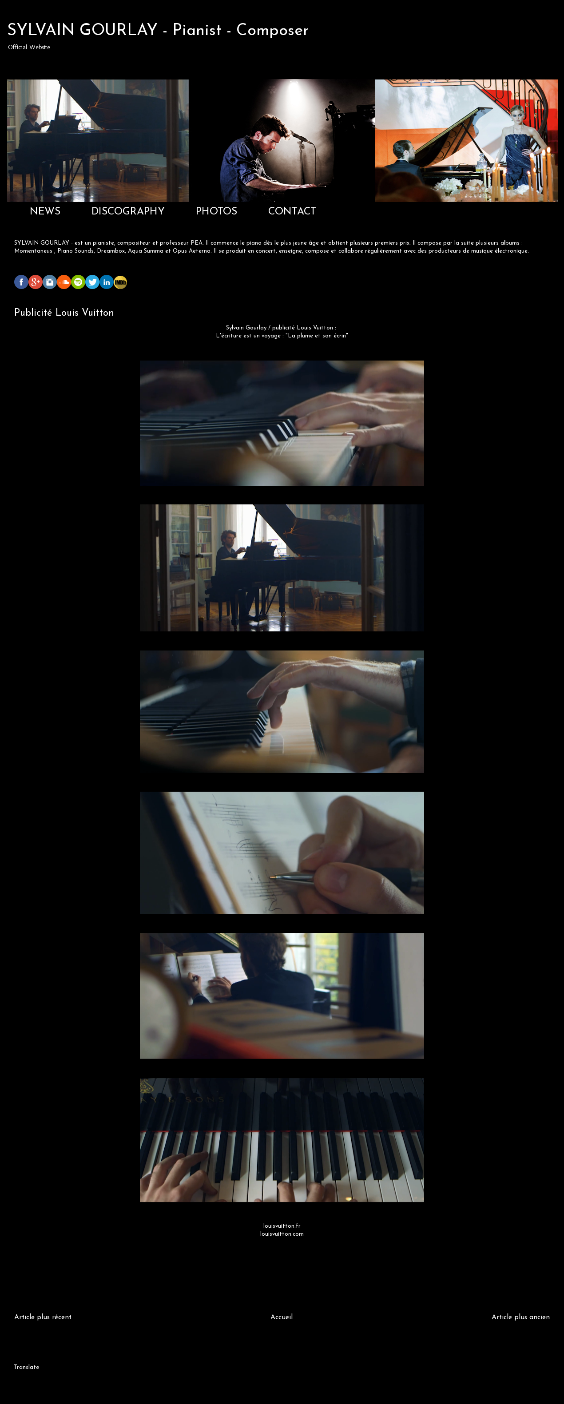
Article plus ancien (521, 1317)
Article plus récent (42, 1317)
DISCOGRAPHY (128, 212)
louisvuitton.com (282, 1234)
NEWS (45, 212)
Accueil (281, 1317)
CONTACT (292, 212)
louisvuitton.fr (282, 1226)
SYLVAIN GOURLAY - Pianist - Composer (158, 31)
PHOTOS (216, 212)
